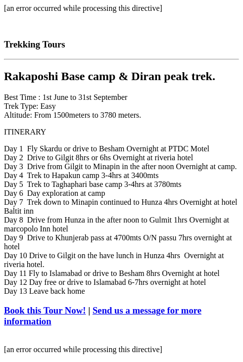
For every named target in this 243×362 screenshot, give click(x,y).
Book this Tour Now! (45, 310)
